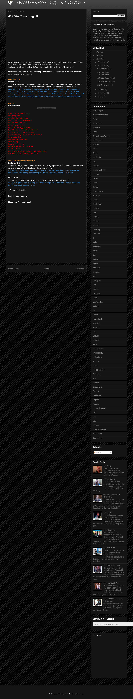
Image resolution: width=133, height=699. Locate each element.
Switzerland (97, 387)
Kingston (96, 272)
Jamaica (96, 259)
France (96, 225)
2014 (98, 52)
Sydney (96, 391)
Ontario (96, 336)
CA (94, 161)
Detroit (95, 187)
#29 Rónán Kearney (111, 566)
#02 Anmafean (109, 479)
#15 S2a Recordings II (106, 78)
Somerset (97, 374)
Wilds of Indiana (99, 429)
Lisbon (95, 289)
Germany (96, 230)
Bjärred (96, 144)
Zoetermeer (97, 438)
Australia (96, 127)
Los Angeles (98, 302)
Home (47, 269)
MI (94, 310)
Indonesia (97, 246)
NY (94, 332)
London (96, 298)
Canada (96, 166)
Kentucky (96, 268)
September (102, 93)
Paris (95, 344)
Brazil (95, 149)
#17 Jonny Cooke (104, 69)
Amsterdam (97, 123)
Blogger (81, 694)
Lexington (97, 281)
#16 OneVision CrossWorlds (103, 73)
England (96, 208)
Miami (95, 315)
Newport (96, 327)
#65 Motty (107, 466)
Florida (95, 217)
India (95, 242)
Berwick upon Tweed (101, 136)
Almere (96, 119)
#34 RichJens (109, 530)
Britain (19, 190)
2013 (98, 55)
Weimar (96, 425)
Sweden (96, 383)
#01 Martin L (108, 512)
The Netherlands (99, 408)
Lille (94, 285)
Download (12, 74)
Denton (96, 174)
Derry (95, 183)
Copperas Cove (99, 170)
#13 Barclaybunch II (105, 85)
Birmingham (98, 140)
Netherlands (98, 319)
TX (94, 412)
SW (94, 378)
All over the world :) (100, 115)
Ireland (95, 251)
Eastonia (96, 196)
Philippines (97, 357)
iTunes (30, 74)
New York (96, 323)
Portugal (96, 361)
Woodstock (97, 434)
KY (94, 276)
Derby (95, 178)
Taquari (96, 400)
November (102, 66)
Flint (94, 213)
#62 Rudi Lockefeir (111, 583)
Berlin (95, 132)
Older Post (80, 269)
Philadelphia (98, 353)
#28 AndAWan (109, 548)
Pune (95, 366)
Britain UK (97, 157)
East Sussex (98, 191)
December (102, 62)
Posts (97, 452)
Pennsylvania (98, 349)
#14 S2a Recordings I (106, 81)
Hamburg (96, 234)
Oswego (96, 340)
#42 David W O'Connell (112, 599)
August (100, 97)
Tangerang (97, 395)
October (101, 89)
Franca (96, 221)
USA (95, 421)
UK (24, 190)
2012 (98, 59)
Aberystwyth (98, 110)
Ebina (95, 200)
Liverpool (96, 293)
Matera (96, 306)
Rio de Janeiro (99, 370)
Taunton (96, 404)
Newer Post (13, 269)
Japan (95, 263)
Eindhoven (97, 204)
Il (93, 238)
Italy (94, 255)
